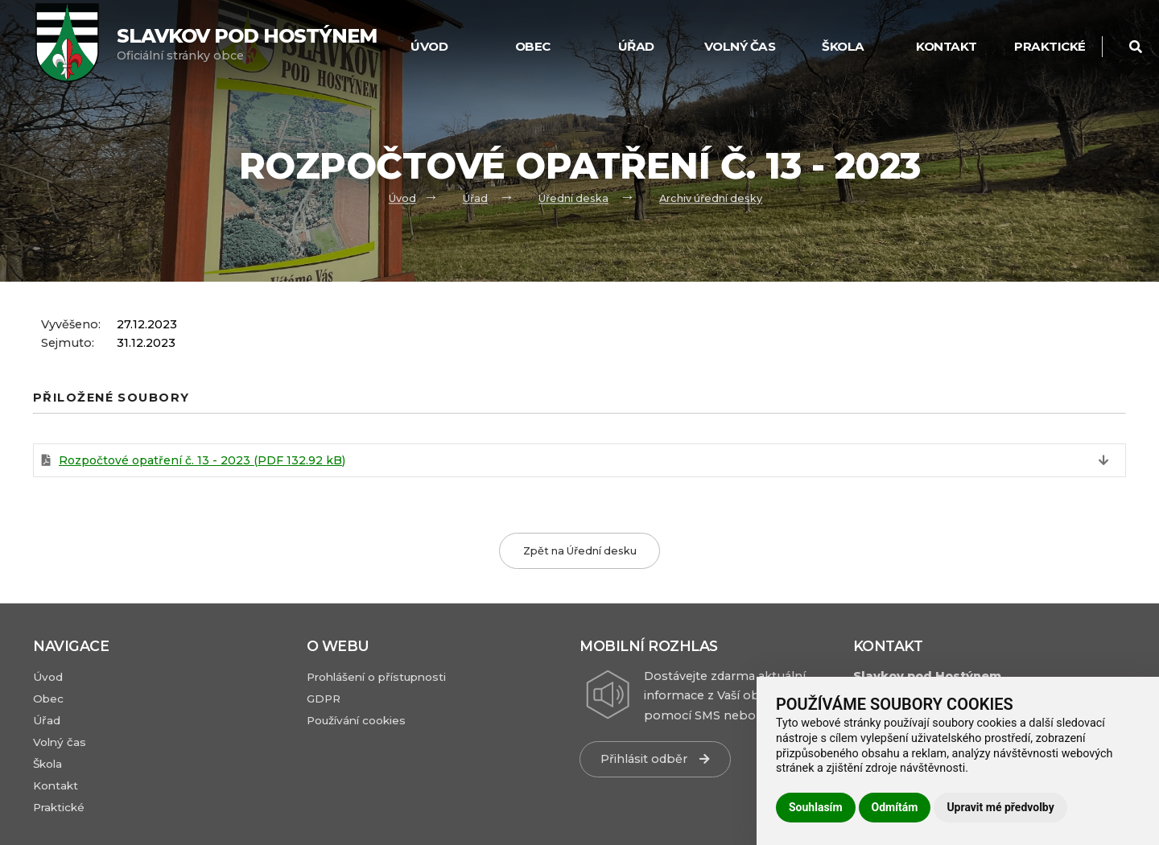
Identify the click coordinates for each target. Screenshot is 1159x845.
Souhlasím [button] (816, 807)
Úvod (402, 198)
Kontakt (946, 46)
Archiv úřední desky (710, 198)
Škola (843, 46)
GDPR (323, 698)
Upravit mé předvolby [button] (1000, 807)
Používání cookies (356, 720)
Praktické (1050, 46)
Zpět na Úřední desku (580, 551)
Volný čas (740, 46)
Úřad (636, 46)
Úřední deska (573, 198)
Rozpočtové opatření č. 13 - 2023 (202, 460)
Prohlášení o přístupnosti (376, 676)
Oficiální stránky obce (247, 44)
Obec (533, 46)
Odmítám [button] (895, 807)
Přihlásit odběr (655, 759)
